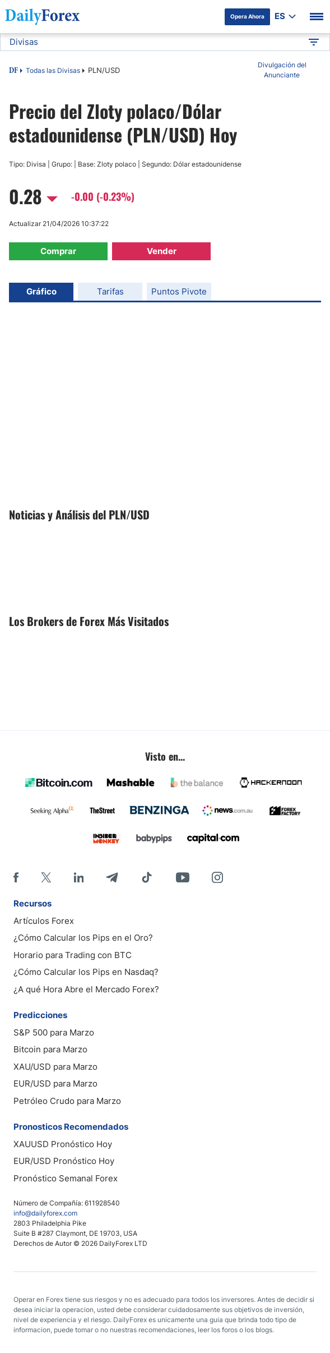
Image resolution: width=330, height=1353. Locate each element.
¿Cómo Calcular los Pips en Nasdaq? (86, 972)
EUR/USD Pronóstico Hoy (63, 1161)
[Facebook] (15, 877)
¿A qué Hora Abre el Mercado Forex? (86, 989)
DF (13, 71)
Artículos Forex (43, 920)
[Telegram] (112, 877)
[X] (46, 877)
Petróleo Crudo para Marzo (67, 1101)
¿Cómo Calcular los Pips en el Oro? (83, 937)
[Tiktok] (147, 877)
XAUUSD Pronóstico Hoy (62, 1144)
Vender (161, 251)
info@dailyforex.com (45, 1213)
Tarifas (110, 291)
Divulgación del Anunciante (282, 70)
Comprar (58, 251)
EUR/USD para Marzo (55, 1083)
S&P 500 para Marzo (53, 1032)
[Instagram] (217, 877)
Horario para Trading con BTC (72, 955)
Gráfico (41, 291)
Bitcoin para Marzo (50, 1049)
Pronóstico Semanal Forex (65, 1178)
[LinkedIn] (78, 877)
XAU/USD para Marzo (55, 1066)
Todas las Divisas (53, 70)
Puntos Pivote (179, 291)
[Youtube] (182, 877)
